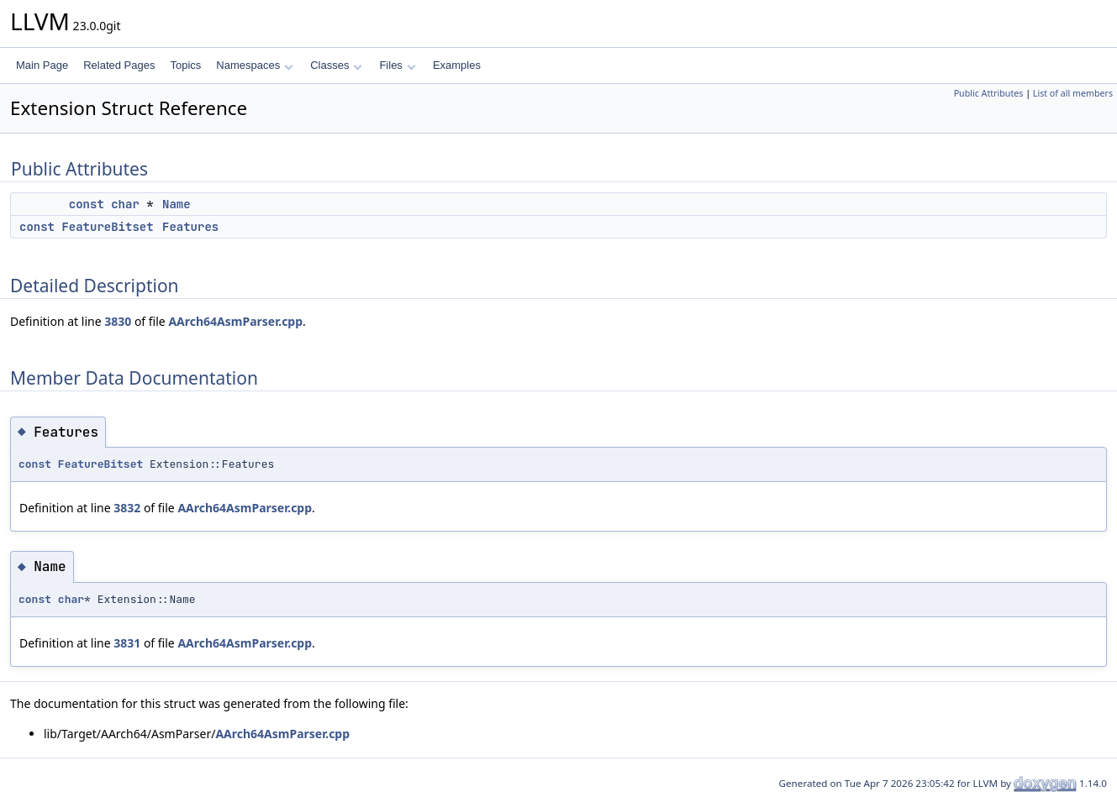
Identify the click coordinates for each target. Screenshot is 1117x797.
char (125, 204)
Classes (336, 65)
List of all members (1073, 93)
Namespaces (254, 65)
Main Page (42, 65)
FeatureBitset (107, 226)
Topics (185, 65)
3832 (126, 508)
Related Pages (119, 65)
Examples (457, 65)
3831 (126, 643)
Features (190, 226)
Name (176, 204)
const (86, 204)
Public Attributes (989, 93)
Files (397, 65)
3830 (117, 321)
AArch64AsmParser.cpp (235, 321)
